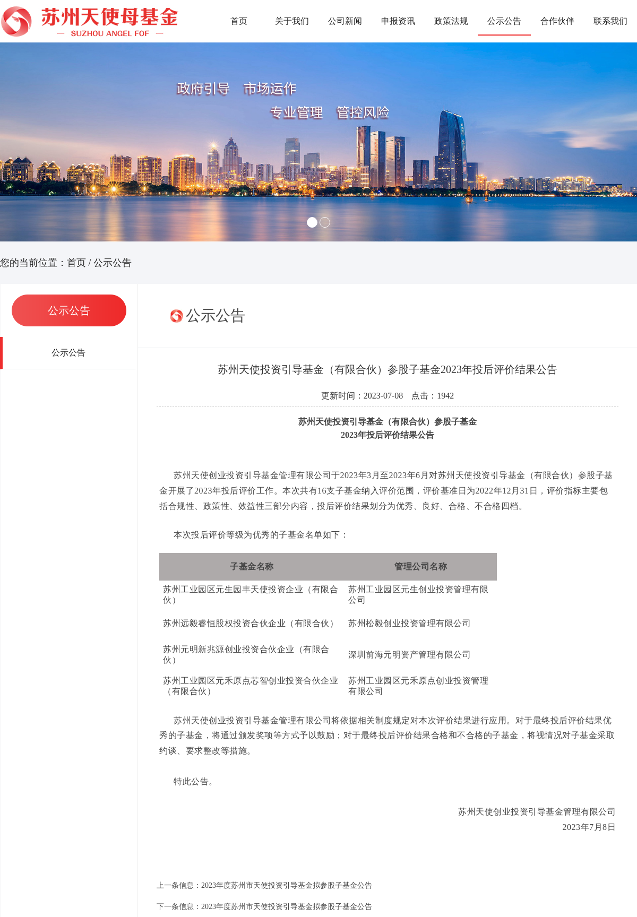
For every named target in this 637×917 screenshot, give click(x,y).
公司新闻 (345, 20)
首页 (238, 20)
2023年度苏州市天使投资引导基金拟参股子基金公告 (286, 885)
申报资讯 (398, 20)
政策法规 (451, 20)
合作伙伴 (557, 20)
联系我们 (610, 20)
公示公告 (504, 20)
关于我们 (292, 20)
